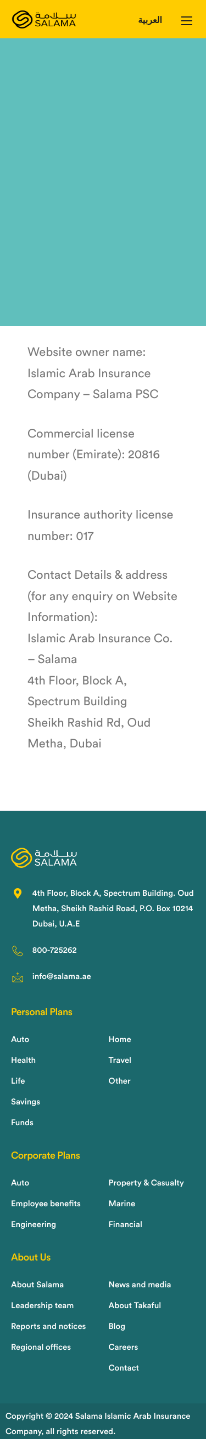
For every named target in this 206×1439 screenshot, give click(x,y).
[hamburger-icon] (186, 20)
